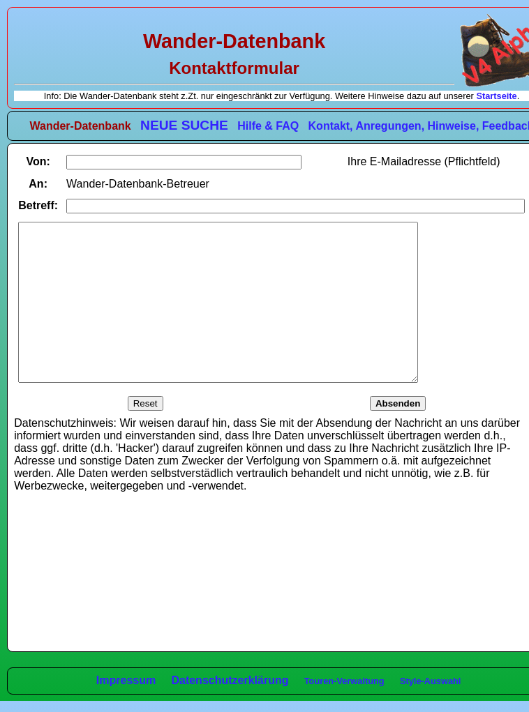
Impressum (126, 680)
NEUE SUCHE (184, 125)
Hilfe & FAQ (268, 126)
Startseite (496, 96)
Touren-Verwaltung (344, 681)
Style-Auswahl (430, 681)
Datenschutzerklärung (229, 680)
